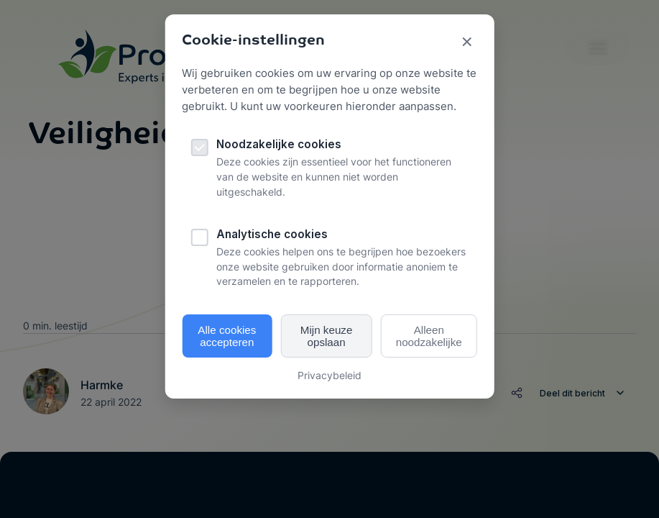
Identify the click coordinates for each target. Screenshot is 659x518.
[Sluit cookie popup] (467, 43)
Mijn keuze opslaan (326, 336)
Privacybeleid (329, 375)
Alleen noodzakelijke (429, 336)
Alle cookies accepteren (227, 336)
